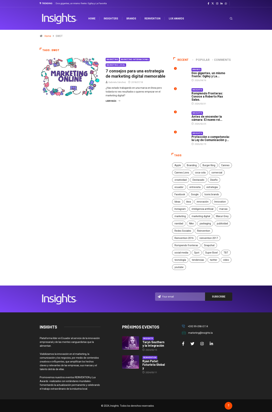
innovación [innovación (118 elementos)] (203, 201)
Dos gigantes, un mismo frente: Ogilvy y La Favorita (81, 3)
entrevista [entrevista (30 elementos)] (195, 187)
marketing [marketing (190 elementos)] (180, 216)
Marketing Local (116, 65)
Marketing (112, 59)
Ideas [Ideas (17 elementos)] (177, 201)
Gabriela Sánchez (117, 82)
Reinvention (153, 18)
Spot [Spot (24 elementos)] (196, 252)
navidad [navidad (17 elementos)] (179, 223)
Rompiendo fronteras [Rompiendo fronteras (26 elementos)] (186, 245)
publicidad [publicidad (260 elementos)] (222, 223)
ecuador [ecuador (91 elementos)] (179, 187)
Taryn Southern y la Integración (153, 343)
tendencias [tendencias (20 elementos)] (198, 259)
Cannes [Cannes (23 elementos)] (225, 165)
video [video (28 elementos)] (226, 259)
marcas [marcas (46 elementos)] (223, 209)
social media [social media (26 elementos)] (181, 252)
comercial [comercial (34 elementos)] (216, 172)
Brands (132, 18)
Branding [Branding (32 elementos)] (192, 165)
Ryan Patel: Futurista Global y (153, 364)
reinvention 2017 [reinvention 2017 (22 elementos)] (208, 238)
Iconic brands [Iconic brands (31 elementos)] (212, 194)
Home (48, 35)
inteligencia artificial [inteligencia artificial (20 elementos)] (202, 209)
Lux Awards (177, 18)
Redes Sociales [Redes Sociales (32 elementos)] (183, 230)
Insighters (111, 18)
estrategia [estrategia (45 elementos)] (212, 187)
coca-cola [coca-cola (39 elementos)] (200, 172)
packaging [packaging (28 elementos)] (205, 223)
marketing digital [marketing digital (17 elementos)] (201, 216)
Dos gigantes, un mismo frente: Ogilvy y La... (208, 74)
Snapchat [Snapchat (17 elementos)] (209, 245)
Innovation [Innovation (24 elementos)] (220, 201)
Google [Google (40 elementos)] (195, 194)
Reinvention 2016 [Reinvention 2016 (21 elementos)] (184, 238)
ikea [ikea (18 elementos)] (188, 201)
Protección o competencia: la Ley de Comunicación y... (211, 138)
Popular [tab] (201, 59)
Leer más (113, 100)
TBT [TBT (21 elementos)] (226, 252)
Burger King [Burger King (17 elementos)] (209, 165)
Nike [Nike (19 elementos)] (191, 223)
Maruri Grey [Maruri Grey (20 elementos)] (222, 216)
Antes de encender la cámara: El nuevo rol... (207, 118)
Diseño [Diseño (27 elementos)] (214, 179)
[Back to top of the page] (228, 405)
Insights (197, 90)
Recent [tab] (181, 59)
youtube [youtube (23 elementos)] (179, 267)
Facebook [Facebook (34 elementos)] (180, 194)
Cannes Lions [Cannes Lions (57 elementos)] (182, 172)
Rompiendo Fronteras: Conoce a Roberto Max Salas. (207, 96)
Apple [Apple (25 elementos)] (178, 165)
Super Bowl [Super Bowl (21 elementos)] (211, 252)
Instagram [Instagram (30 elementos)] (180, 209)
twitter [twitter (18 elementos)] (213, 259)
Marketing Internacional (135, 59)
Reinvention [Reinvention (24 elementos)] (203, 230)
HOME (92, 18)
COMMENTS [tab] (222, 59)
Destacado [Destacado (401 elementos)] (198, 179)
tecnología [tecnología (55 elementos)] (180, 259)
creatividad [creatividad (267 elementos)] (181, 179)
